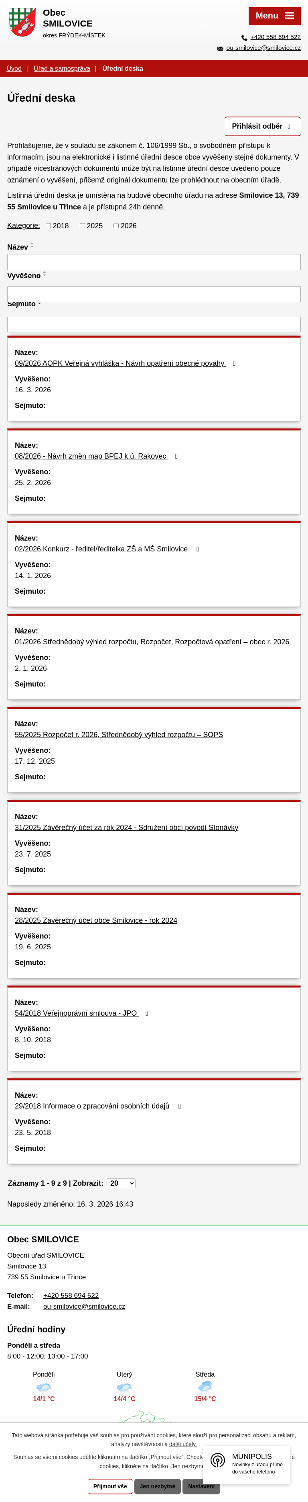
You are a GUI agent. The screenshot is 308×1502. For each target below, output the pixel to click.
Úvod (14, 68)
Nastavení (201, 1486)
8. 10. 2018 (33, 1040)
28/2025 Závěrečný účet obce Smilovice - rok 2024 (96, 920)
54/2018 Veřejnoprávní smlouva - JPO (83, 1013)
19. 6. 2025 (33, 947)
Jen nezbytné (158, 1486)
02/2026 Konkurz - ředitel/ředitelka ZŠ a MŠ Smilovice (109, 549)
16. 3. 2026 (33, 390)
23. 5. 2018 (33, 1133)
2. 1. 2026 (31, 668)
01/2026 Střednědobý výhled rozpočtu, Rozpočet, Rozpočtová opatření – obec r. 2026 (152, 642)
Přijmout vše (110, 1486)
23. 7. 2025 (33, 854)
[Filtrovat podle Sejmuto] (154, 325)
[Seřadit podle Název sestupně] (32, 246)
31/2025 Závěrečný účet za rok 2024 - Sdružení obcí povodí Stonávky (126, 828)
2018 (61, 225)
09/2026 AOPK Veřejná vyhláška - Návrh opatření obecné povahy (127, 363)
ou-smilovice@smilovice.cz (264, 47)
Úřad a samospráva (62, 68)
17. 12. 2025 (35, 761)
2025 (95, 225)
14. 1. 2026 (33, 576)
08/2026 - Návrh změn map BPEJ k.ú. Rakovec (98, 456)
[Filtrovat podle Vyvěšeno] (154, 294)
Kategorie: (23, 225)
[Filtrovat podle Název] (154, 262)
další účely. (183, 1444)
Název (17, 247)
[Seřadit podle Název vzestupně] (32, 243)
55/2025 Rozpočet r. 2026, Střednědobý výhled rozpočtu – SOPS (119, 735)
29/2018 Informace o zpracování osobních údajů (99, 1106)
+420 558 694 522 (276, 36)
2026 (129, 225)
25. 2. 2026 (33, 483)
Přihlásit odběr (263, 126)
